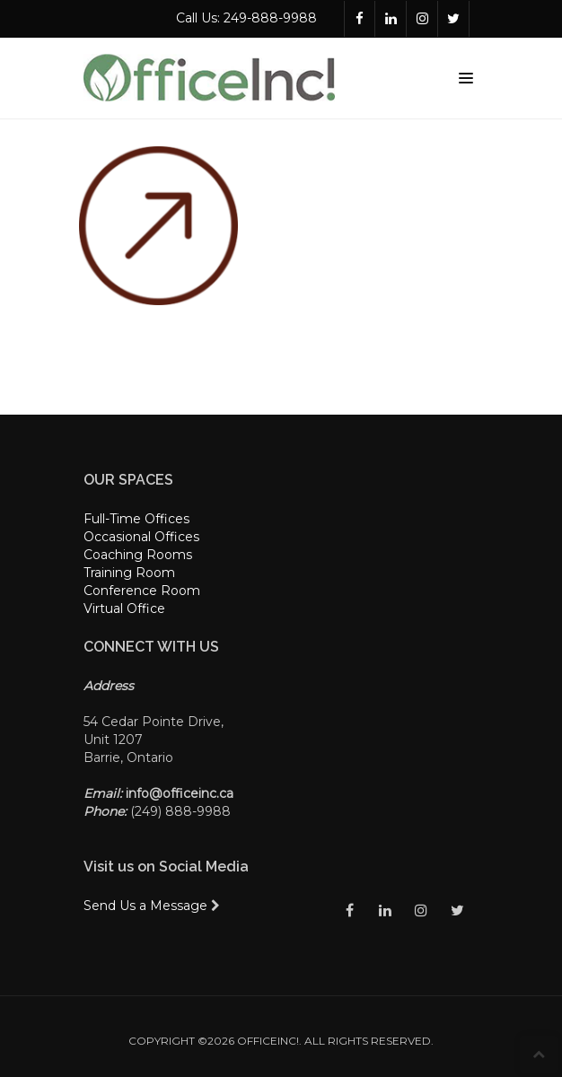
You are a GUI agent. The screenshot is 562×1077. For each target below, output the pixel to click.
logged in (206, 346)
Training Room (129, 573)
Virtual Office (124, 608)
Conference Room (141, 590)
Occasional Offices (141, 537)
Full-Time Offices (136, 519)
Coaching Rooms (137, 555)
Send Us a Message (151, 906)
